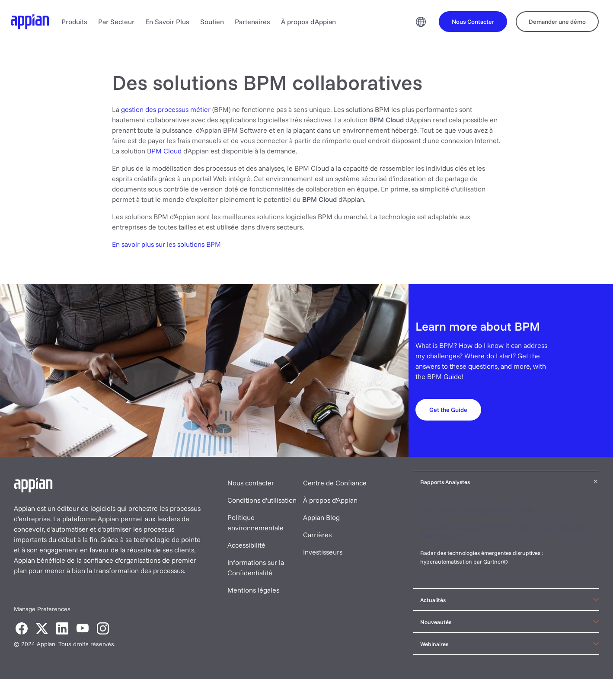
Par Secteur (116, 21)
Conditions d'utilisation (262, 500)
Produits (74, 21)
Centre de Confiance (335, 482)
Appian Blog (321, 517)
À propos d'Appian (308, 21)
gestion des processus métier (166, 109)
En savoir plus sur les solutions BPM (166, 244)
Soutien (212, 21)
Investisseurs (322, 552)
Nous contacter (250, 482)
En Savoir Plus (167, 21)
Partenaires (252, 21)
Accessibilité (246, 545)
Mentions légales (253, 590)
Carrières (317, 534)
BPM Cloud (164, 151)
